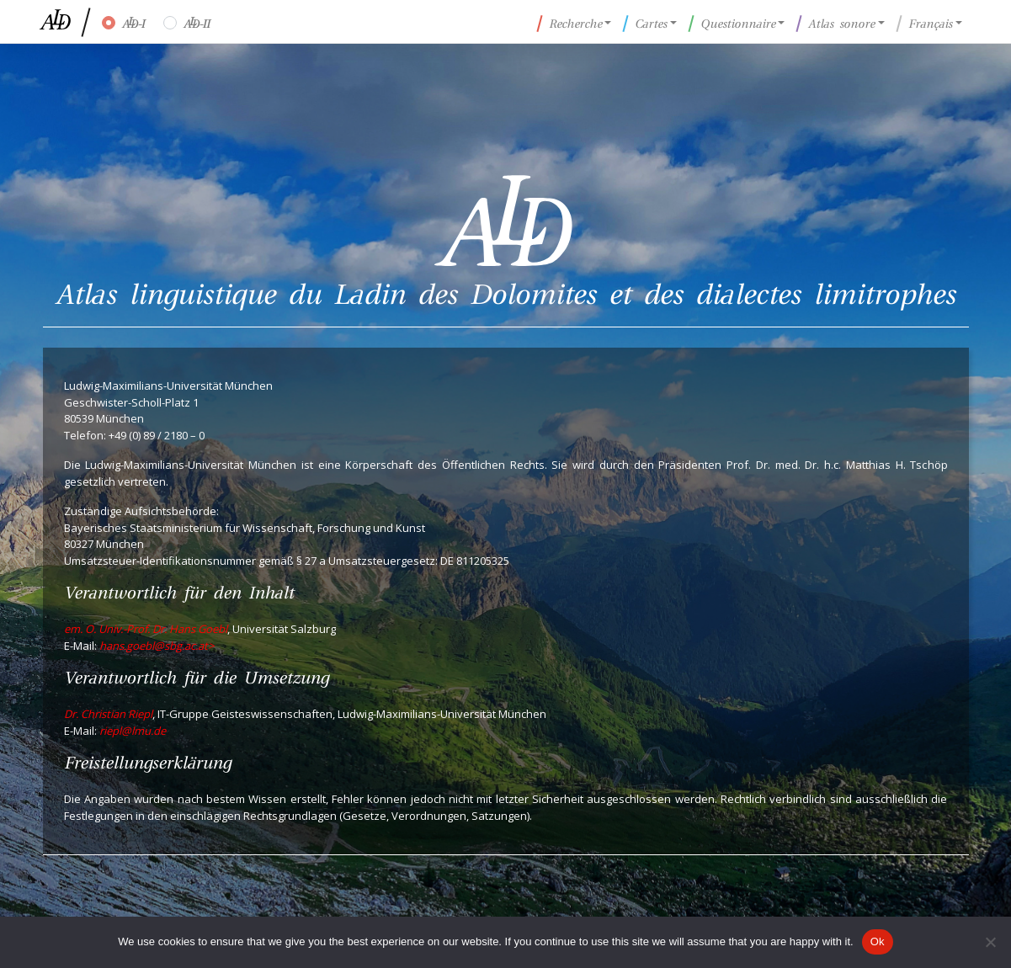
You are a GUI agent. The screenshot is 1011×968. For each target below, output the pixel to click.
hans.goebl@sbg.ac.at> (156, 645)
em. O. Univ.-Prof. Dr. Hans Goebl (145, 628)
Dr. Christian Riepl (108, 713)
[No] (990, 941)
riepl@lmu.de (132, 730)
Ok (877, 941)
